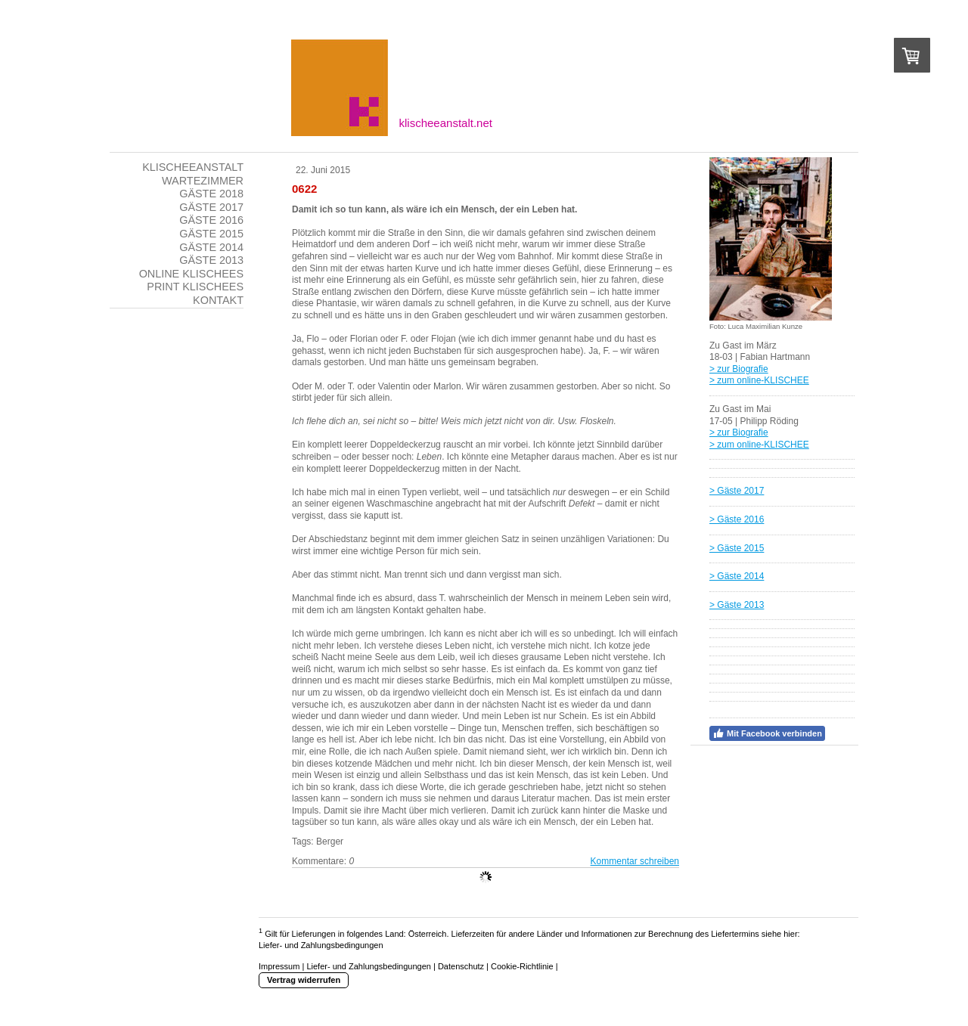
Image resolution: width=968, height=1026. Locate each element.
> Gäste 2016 (736, 519)
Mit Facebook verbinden (767, 733)
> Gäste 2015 (736, 548)
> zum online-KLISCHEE (759, 380)
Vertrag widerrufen (303, 979)
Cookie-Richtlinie (522, 966)
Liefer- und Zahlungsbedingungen (321, 945)
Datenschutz (461, 966)
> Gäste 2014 (736, 576)
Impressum (279, 966)
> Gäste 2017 (736, 490)
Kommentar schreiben (635, 861)
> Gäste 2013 (736, 605)
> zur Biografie (738, 369)
